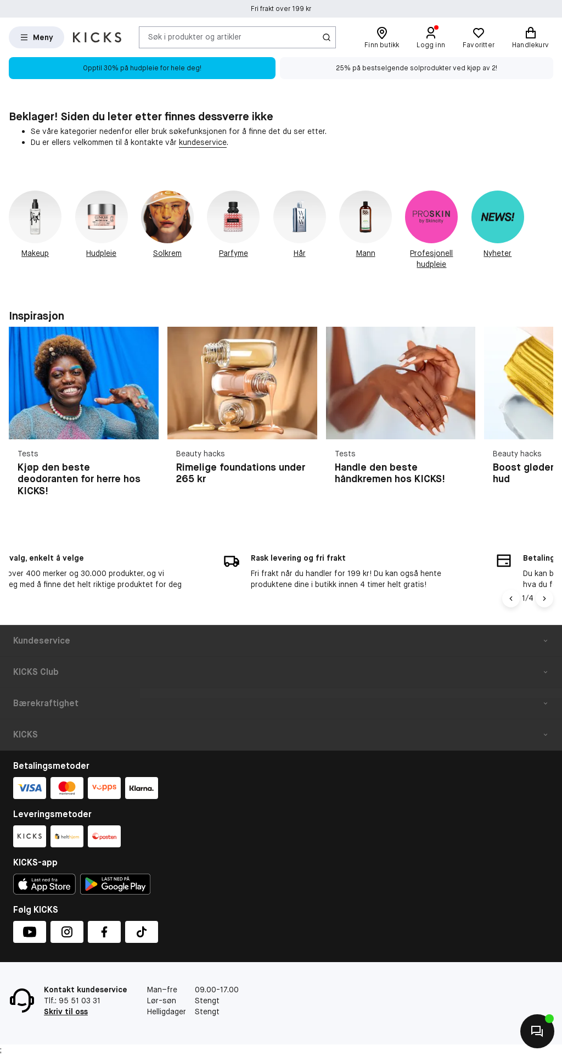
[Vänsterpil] (511, 598)
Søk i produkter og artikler (194, 37)
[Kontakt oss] (537, 1031)
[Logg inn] (430, 37)
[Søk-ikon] (326, 37)
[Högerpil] (544, 598)
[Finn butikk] (381, 37)
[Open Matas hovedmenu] (36, 37)
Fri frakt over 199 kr (281, 9)
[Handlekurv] (530, 37)
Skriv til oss (66, 1011)
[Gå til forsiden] (97, 37)
